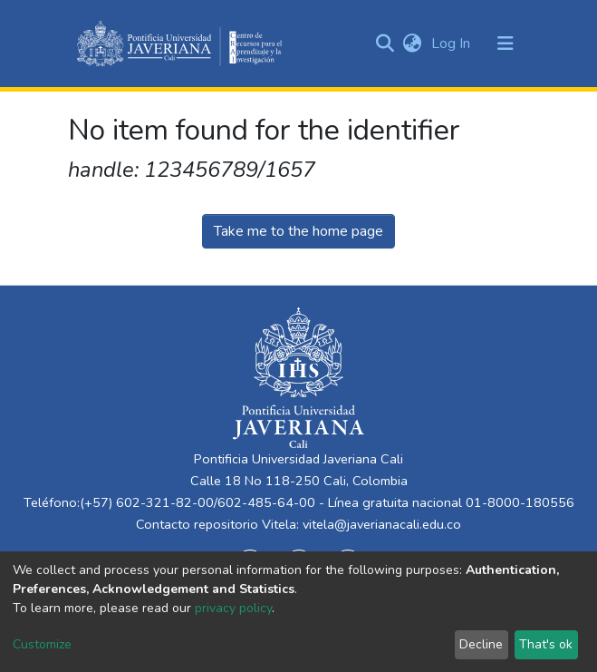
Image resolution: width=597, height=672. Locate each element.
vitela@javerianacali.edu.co (382, 524)
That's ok (546, 644)
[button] (413, 43)
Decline (481, 644)
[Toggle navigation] (505, 43)
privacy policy (233, 608)
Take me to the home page (298, 231)
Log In (452, 44)
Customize (42, 644)
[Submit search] (385, 43)
